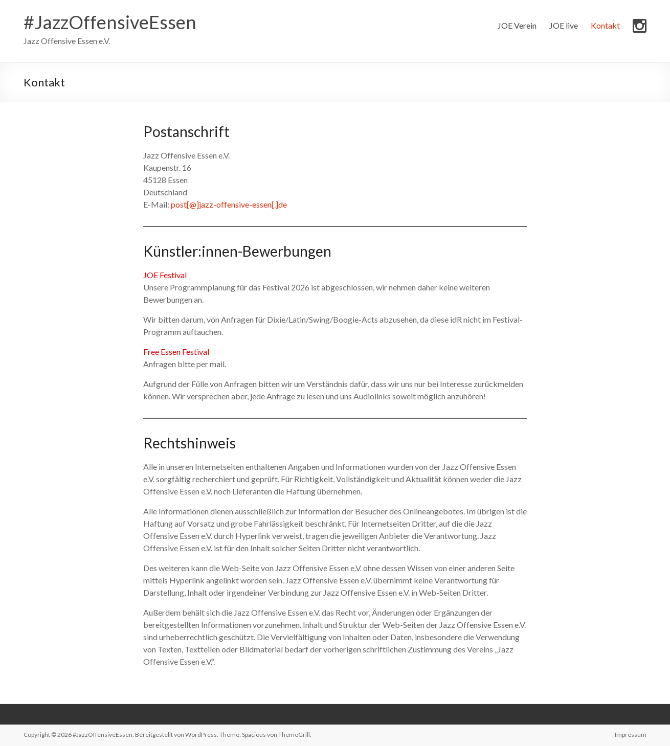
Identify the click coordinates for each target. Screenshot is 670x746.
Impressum (630, 734)
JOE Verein (517, 25)
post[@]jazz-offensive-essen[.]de (229, 204)
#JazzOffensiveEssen (110, 22)
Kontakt (605, 25)
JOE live (563, 25)
